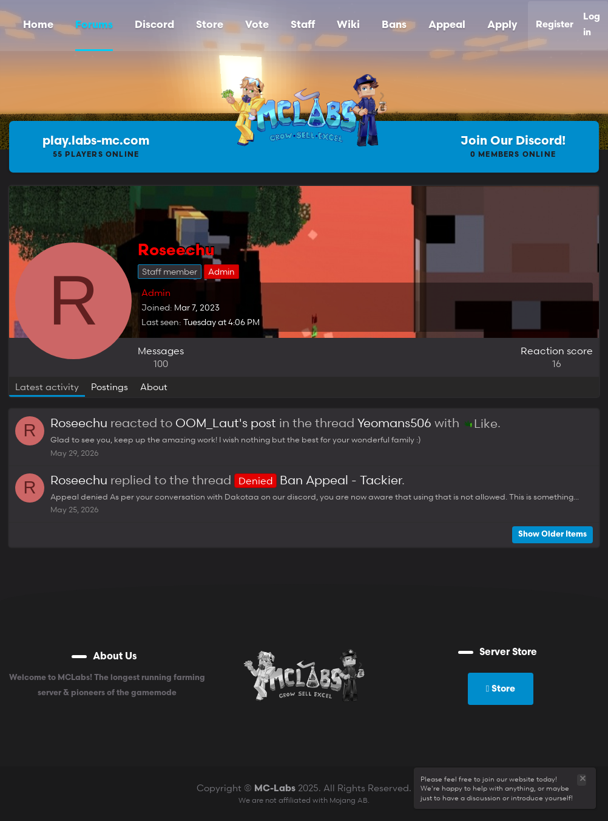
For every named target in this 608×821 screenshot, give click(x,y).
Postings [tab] (109, 386)
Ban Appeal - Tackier (318, 480)
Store (209, 25)
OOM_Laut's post (225, 423)
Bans (394, 25)
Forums (94, 25)
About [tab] (153, 386)
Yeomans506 (394, 423)
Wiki (348, 25)
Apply (502, 25)
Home (38, 25)
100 (161, 363)
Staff (303, 25)
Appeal (446, 25)
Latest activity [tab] (47, 386)
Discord (154, 25)
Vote (257, 25)
